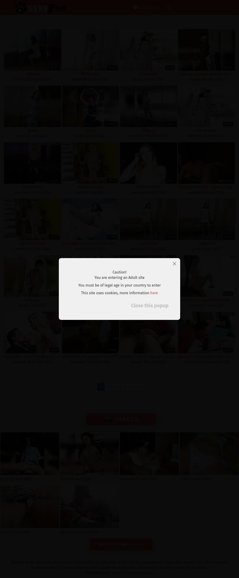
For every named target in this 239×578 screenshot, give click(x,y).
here (154, 293)
